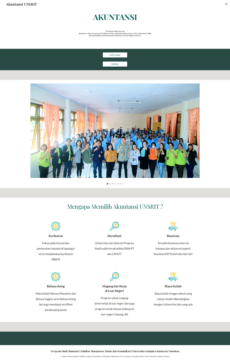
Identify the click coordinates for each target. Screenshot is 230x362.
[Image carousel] (115, 134)
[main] (115, 16)
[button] (226, 4)
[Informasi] (115, 55)
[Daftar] (115, 64)
